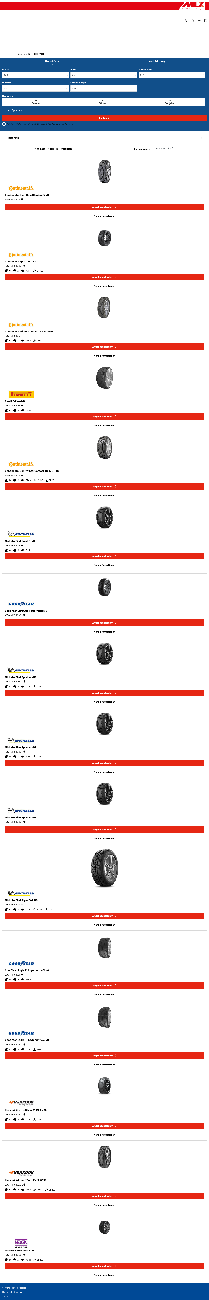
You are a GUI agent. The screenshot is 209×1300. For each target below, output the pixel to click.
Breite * (6, 69)
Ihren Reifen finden (36, 54)
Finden (104, 117)
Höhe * (73, 69)
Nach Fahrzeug (157, 61)
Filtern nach (104, 137)
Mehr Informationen (104, 215)
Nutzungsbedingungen (13, 1292)
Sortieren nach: (142, 149)
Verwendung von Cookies (14, 1287)
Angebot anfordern (104, 206)
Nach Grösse (52, 61)
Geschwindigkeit (78, 82)
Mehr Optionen (12, 110)
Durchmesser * (146, 69)
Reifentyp (7, 95)
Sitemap (6, 1296)
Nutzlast (6, 82)
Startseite (21, 54)
